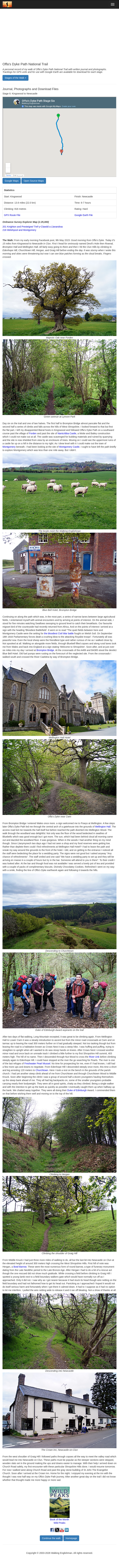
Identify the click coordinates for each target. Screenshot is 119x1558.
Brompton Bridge (45, 650)
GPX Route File (12, 215)
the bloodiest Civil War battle (59, 633)
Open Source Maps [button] (34, 180)
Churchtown (42, 1070)
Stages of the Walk (15, 78)
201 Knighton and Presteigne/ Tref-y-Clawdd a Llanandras (33, 226)
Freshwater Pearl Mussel (37, 1063)
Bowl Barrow (19, 1266)
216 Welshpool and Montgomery (19, 230)
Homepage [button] (71, 1538)
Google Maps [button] (12, 180)
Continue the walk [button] (51, 1538)
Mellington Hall (102, 826)
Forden (32, 433)
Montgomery (9, 446)
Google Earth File (83, 215)
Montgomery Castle (69, 446)
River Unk (94, 1056)
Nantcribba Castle (67, 433)
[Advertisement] (59, 35)
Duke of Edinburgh (77, 1090)
